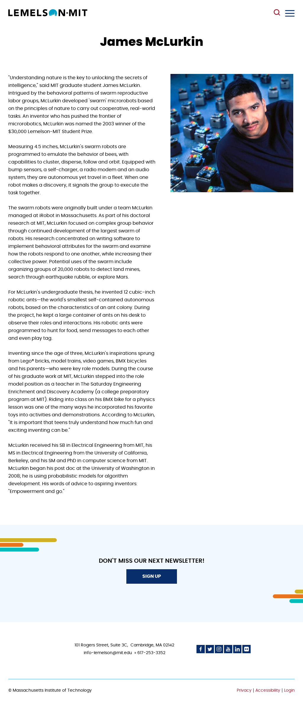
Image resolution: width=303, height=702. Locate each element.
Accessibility (267, 690)
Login (289, 690)
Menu (290, 13)
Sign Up (151, 576)
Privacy (244, 690)
